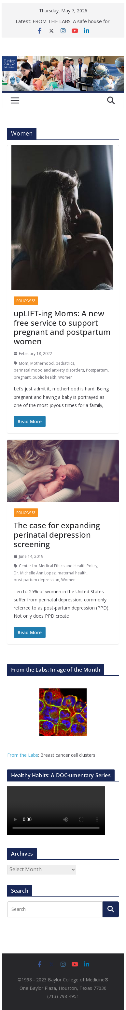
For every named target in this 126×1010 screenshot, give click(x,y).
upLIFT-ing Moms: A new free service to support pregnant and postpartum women (62, 327)
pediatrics (65, 363)
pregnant (22, 377)
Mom (23, 363)
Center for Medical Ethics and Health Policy (58, 566)
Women (65, 377)
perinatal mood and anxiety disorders (49, 370)
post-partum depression (36, 580)
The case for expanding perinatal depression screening (57, 534)
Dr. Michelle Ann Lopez (35, 573)
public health (44, 377)
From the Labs (22, 755)
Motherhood (42, 363)
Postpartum (97, 370)
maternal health (72, 573)
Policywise (25, 300)
